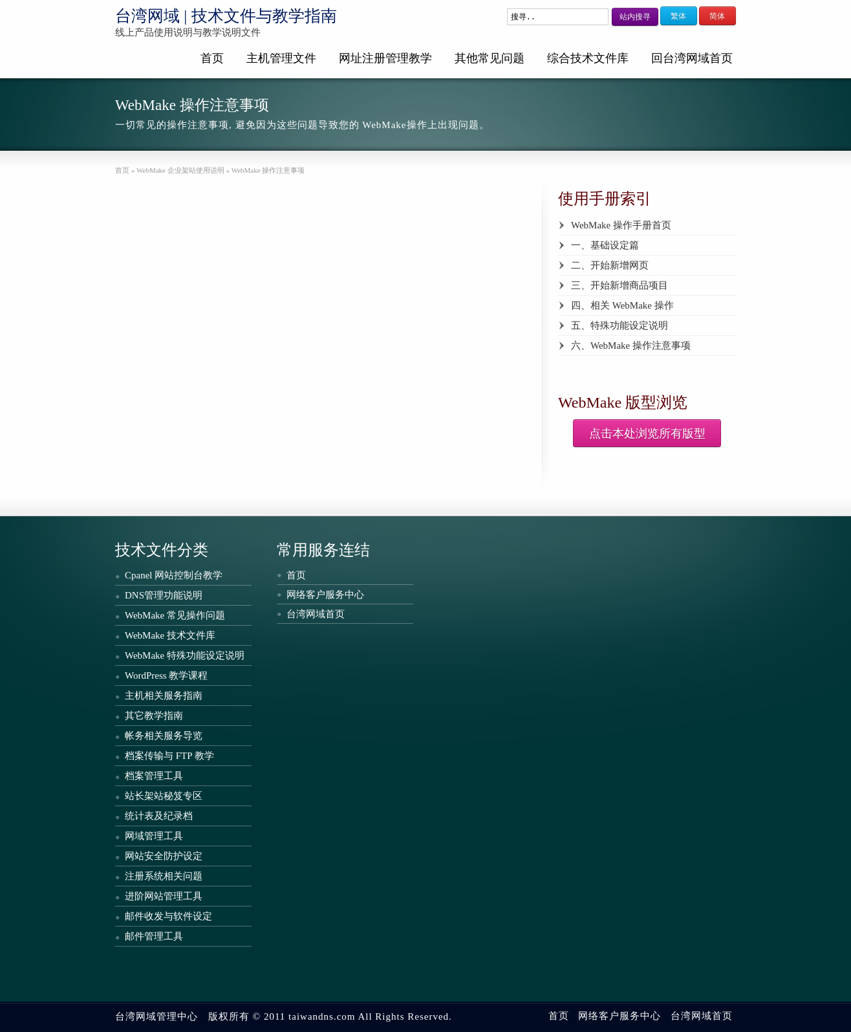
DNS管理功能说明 (163, 595)
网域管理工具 (154, 836)
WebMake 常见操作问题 (175, 615)
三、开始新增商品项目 (619, 285)
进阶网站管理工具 (163, 896)
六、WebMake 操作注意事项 (631, 345)
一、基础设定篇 (605, 245)
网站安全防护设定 (163, 856)
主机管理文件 (281, 58)
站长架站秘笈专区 (163, 796)
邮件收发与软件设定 (168, 916)
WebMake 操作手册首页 (621, 225)
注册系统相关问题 (163, 876)
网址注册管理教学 (385, 58)
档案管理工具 (154, 776)
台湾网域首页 (315, 614)
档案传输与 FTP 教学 (169, 756)
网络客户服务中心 (325, 594)
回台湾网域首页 (692, 58)
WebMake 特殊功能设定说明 (184, 655)
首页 (212, 58)
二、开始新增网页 (610, 265)
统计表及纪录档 (159, 816)
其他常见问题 (489, 58)
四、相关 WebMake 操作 (622, 305)
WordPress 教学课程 (166, 675)
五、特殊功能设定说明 (619, 325)
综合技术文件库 (588, 58)
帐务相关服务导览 (163, 735)
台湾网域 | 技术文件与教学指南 (226, 16)
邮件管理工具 (154, 936)
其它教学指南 (154, 715)
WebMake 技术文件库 (170, 635)
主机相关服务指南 (163, 695)
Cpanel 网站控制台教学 (173, 575)
